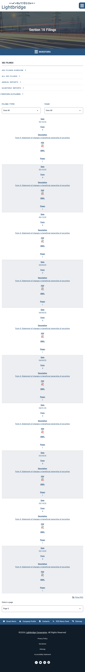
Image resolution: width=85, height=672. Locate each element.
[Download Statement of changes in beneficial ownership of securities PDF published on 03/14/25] (42, 527)
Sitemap (77, 621)
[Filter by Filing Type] (21, 110)
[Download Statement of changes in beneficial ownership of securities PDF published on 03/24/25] (42, 479)
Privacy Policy (42, 638)
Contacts (44, 621)
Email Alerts (9, 621)
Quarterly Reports (11, 88)
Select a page (7, 602)
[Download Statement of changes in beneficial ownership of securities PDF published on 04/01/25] (42, 432)
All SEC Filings (9, 76)
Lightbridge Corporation (36, 632)
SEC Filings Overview (12, 70)
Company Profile (27, 621)
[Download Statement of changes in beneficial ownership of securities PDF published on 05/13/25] (42, 241)
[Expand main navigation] (82, 5)
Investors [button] (43, 51)
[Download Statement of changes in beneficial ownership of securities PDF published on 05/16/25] (42, 145)
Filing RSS (77, 597)
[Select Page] (42, 608)
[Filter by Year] (63, 110)
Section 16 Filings (11, 94)
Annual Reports (10, 82)
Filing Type (8, 104)
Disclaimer (42, 644)
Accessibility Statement (42, 654)
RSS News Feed (61, 621)
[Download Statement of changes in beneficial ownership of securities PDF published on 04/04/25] (42, 288)
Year (47, 104)
